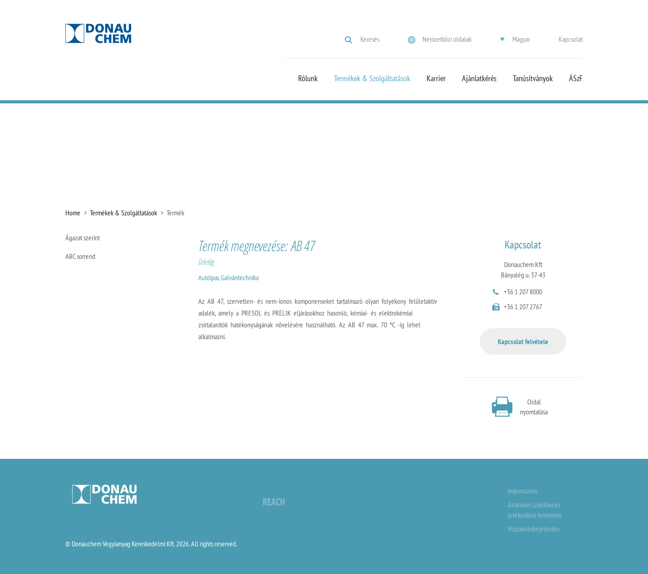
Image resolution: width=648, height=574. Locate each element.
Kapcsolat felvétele (523, 341)
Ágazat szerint (82, 237)
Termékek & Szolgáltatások (372, 78)
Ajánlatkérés (479, 78)
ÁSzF (576, 78)
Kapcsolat (571, 39)
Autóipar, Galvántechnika (228, 277)
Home (72, 212)
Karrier (436, 78)
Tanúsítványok (533, 78)
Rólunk (308, 78)
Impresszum (522, 490)
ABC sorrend (80, 256)
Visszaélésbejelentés (533, 528)
